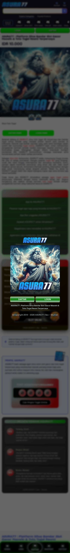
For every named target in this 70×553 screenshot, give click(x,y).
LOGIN (48, 299)
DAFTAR (22, 299)
